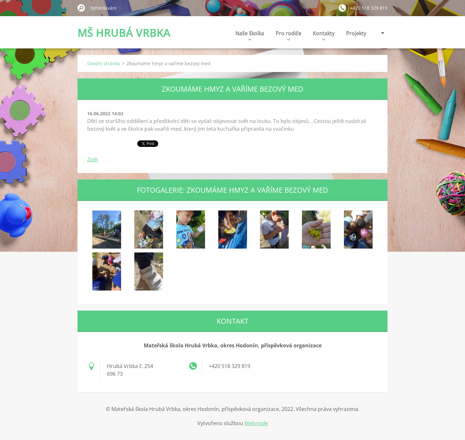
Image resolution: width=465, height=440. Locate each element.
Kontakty (323, 35)
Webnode (256, 423)
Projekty (356, 33)
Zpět (92, 159)
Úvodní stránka (103, 63)
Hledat (81, 8)
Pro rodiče (288, 35)
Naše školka (250, 35)
